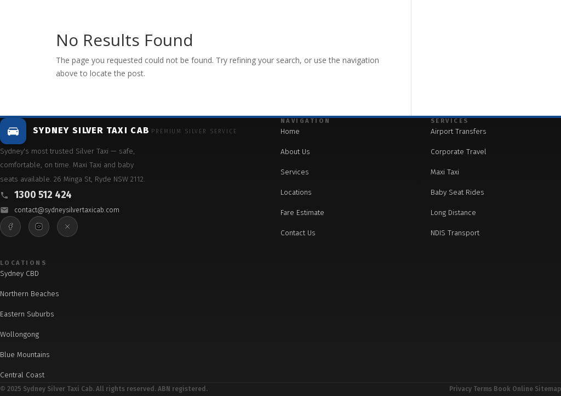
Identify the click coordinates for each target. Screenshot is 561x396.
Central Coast (22, 375)
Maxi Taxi (445, 172)
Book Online (513, 389)
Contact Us (298, 232)
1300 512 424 (43, 195)
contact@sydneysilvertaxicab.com (66, 210)
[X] (67, 226)
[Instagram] (38, 226)
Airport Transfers (458, 131)
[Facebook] (10, 226)
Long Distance (453, 212)
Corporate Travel (458, 151)
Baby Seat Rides (457, 192)
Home (290, 131)
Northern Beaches (29, 293)
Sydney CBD (19, 273)
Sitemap (548, 389)
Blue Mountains (25, 354)
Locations (296, 192)
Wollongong (19, 334)
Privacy (460, 389)
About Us (295, 151)
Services (294, 172)
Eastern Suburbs (27, 314)
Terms (482, 389)
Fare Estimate (302, 212)
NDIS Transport (455, 232)
